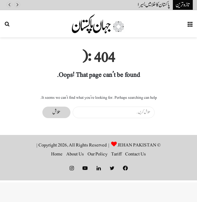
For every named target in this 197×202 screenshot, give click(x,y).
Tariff (116, 154)
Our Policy (97, 154)
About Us (75, 154)
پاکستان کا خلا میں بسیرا (154, 5)
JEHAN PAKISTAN (137, 145)
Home (57, 154)
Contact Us (135, 154)
